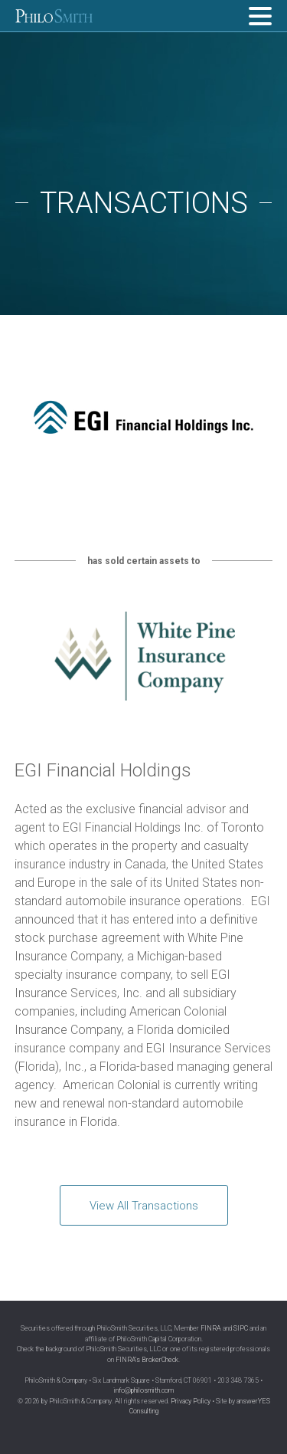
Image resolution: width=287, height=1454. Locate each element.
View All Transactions (144, 1206)
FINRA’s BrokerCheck (147, 1360)
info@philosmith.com (144, 1390)
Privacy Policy (190, 1401)
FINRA (211, 1328)
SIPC (240, 1328)
